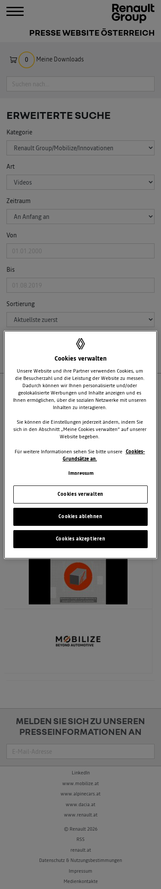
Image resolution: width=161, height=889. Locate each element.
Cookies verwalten (80, 494)
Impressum (81, 473)
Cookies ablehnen (80, 516)
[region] (80, 444)
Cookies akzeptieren (81, 538)
